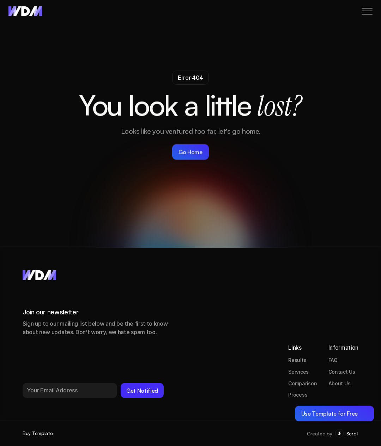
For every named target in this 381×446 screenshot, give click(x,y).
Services (298, 372)
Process (297, 395)
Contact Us (341, 372)
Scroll (352, 433)
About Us (339, 383)
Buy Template (38, 433)
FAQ (333, 360)
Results (297, 360)
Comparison (302, 383)
